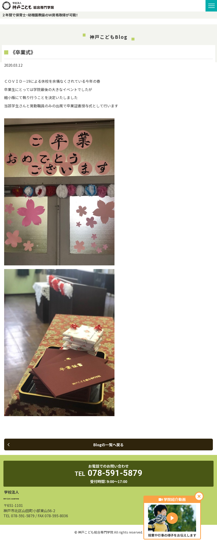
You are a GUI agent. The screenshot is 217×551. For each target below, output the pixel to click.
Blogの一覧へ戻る (66, 444)
